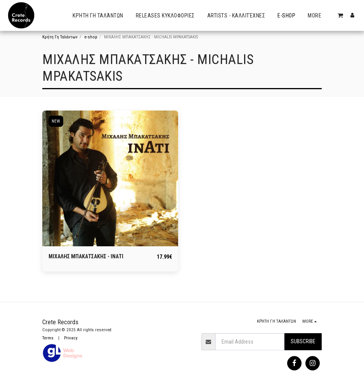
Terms (48, 338)
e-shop (90, 37)
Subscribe (303, 341)
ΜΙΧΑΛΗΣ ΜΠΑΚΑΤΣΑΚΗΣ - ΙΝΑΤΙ (86, 256)
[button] (340, 15)
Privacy (71, 338)
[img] (110, 178)
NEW (56, 121)
